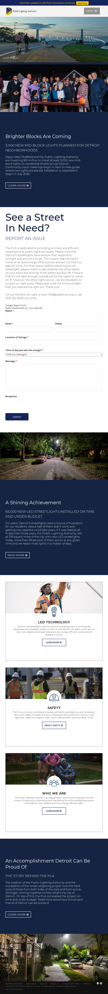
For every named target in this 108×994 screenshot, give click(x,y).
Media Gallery (31, 984)
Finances (86, 984)
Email (9, 323)
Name (9, 310)
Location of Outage (16, 337)
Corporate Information (71, 984)
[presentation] (25, 404)
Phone (58, 323)
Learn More (18, 185)
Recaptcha (11, 396)
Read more (82, 3)
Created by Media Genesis (65, 986)
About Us (43, 984)
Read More (17, 555)
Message (11, 361)
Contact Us (54, 984)
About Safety (54, 725)
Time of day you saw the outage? (24, 350)
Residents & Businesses (14, 984)
